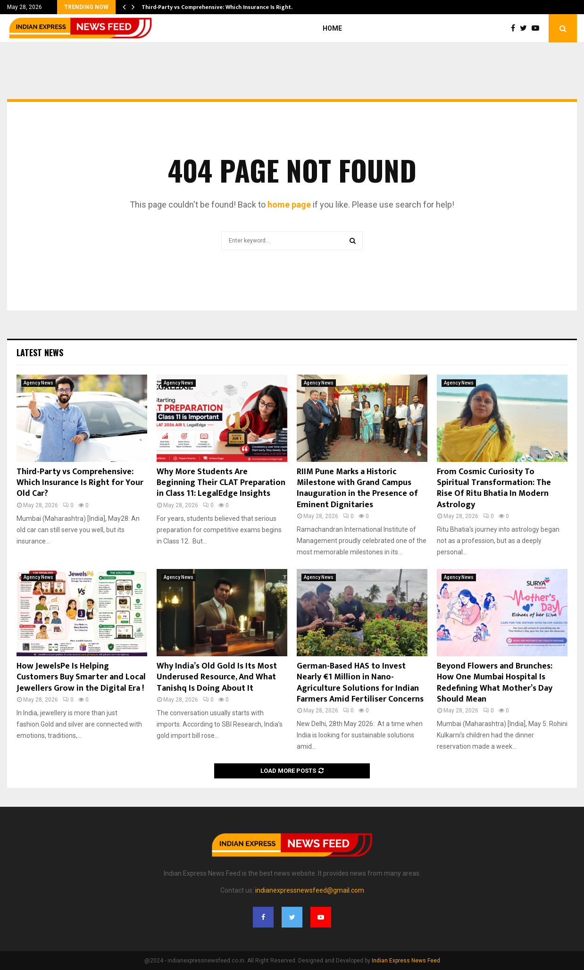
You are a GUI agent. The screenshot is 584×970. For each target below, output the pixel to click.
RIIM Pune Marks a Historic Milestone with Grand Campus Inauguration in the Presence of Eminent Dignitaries (357, 488)
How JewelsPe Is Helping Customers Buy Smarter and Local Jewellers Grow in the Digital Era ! (81, 677)
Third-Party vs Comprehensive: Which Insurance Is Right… (219, 7)
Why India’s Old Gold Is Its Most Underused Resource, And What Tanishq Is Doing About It (217, 677)
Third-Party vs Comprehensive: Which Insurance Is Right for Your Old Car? (80, 483)
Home (332, 28)
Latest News (40, 352)
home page (289, 204)
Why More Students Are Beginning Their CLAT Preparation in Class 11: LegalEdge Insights (221, 483)
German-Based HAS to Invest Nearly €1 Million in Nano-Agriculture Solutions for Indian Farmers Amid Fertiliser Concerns (360, 682)
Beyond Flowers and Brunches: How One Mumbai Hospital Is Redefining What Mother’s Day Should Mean (494, 682)
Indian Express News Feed (406, 960)
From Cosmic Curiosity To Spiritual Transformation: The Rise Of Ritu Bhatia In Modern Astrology (494, 488)
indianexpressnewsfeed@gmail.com (309, 890)
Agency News (38, 382)
